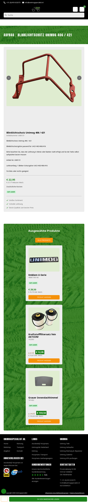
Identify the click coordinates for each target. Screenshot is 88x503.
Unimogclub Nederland (40, 447)
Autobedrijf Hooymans (40, 443)
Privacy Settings (3, 491)
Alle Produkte (44, 240)
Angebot (7, 451)
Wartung (20, 443)
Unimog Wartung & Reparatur (71, 451)
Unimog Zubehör (66, 454)
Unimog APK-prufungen (68, 458)
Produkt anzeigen (44, 297)
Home (6, 443)
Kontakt (20, 451)
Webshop (7, 447)
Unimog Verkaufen (67, 447)
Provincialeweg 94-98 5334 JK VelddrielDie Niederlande (68, 472)
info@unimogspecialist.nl (34, 2)
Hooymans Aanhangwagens (42, 458)
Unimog (34, 451)
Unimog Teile (65, 443)
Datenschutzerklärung (77, 493)
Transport (20, 447)
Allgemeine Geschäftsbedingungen (56, 493)
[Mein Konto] (75, 9)
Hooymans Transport (40, 454)
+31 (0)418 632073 (13, 2)
